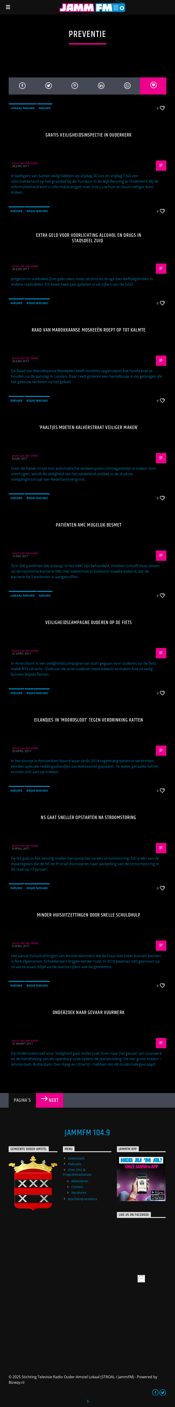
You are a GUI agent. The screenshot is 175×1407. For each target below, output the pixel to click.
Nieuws (45, 108)
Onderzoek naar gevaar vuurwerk (89, 1013)
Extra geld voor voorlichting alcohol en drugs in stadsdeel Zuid (89, 238)
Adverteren (79, 1181)
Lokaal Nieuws (22, 108)
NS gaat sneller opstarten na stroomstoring (88, 818)
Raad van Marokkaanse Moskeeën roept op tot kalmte (89, 330)
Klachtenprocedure (82, 1199)
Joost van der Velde (25, 163)
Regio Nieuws (37, 211)
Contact (77, 1187)
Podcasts (74, 1164)
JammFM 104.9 (87, 1133)
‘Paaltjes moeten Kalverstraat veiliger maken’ (88, 428)
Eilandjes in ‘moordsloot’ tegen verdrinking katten (88, 720)
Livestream (76, 1158)
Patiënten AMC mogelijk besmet (88, 525)
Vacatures (78, 1192)
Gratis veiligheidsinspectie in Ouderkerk (89, 135)
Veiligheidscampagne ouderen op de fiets (88, 623)
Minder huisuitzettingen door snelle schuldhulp (89, 915)
